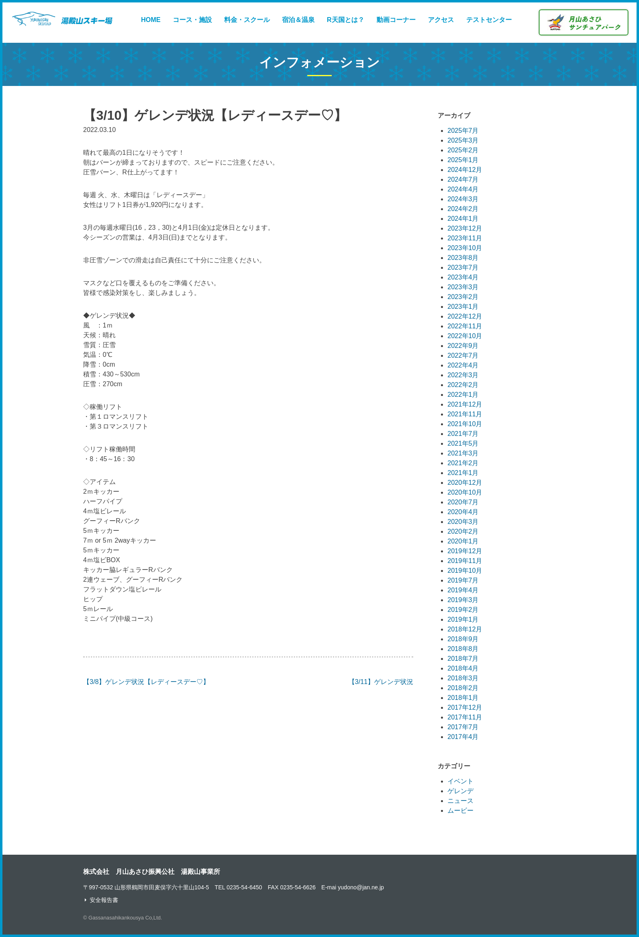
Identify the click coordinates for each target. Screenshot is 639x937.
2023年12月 (464, 228)
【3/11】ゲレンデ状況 (380, 681)
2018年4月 (463, 668)
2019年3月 (463, 599)
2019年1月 (463, 619)
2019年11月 (464, 560)
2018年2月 (463, 687)
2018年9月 (463, 639)
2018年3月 (463, 678)
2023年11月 (464, 238)
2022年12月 (464, 316)
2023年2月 (463, 296)
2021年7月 (463, 433)
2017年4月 (463, 736)
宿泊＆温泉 (298, 19)
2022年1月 (463, 394)
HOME (151, 19)
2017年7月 (463, 727)
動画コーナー (396, 19)
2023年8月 (463, 257)
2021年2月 (463, 463)
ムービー (460, 810)
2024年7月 (463, 179)
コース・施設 (192, 19)
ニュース (460, 800)
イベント (460, 781)
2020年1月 (463, 541)
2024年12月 (464, 169)
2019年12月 (464, 551)
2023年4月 (463, 277)
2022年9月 (463, 345)
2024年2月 (463, 208)
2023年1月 (463, 306)
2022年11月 (464, 326)
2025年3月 (463, 140)
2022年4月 (463, 365)
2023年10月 (464, 247)
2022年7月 (463, 355)
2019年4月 (463, 590)
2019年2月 (463, 609)
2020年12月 (464, 482)
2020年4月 (463, 511)
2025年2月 (463, 150)
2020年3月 (463, 521)
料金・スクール (247, 19)
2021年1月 (463, 472)
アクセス (441, 19)
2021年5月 (463, 443)
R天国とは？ (345, 19)
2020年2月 (463, 531)
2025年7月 (463, 130)
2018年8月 (463, 648)
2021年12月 (464, 404)
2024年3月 (463, 199)
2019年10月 (464, 570)
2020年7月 (463, 502)
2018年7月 (463, 658)
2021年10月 (464, 423)
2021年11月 (464, 414)
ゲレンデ (460, 790)
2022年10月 (464, 335)
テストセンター (489, 19)
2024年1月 (463, 218)
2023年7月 (463, 267)
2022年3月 (463, 375)
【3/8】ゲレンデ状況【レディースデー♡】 (146, 681)
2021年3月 (463, 453)
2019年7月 (463, 580)
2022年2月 (463, 384)
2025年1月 (463, 159)
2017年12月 (464, 707)
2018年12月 (464, 629)
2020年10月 (464, 492)
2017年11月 (464, 717)
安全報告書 (104, 900)
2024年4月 (463, 189)
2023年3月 (463, 287)
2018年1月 (463, 697)
